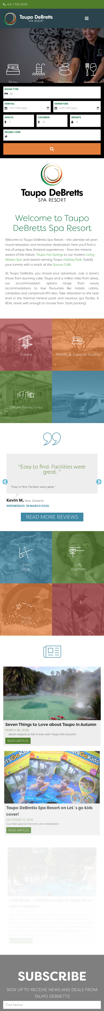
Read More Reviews (52, 517)
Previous (4, 481)
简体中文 (10, 312)
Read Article (20, 741)
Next (98, 481)
